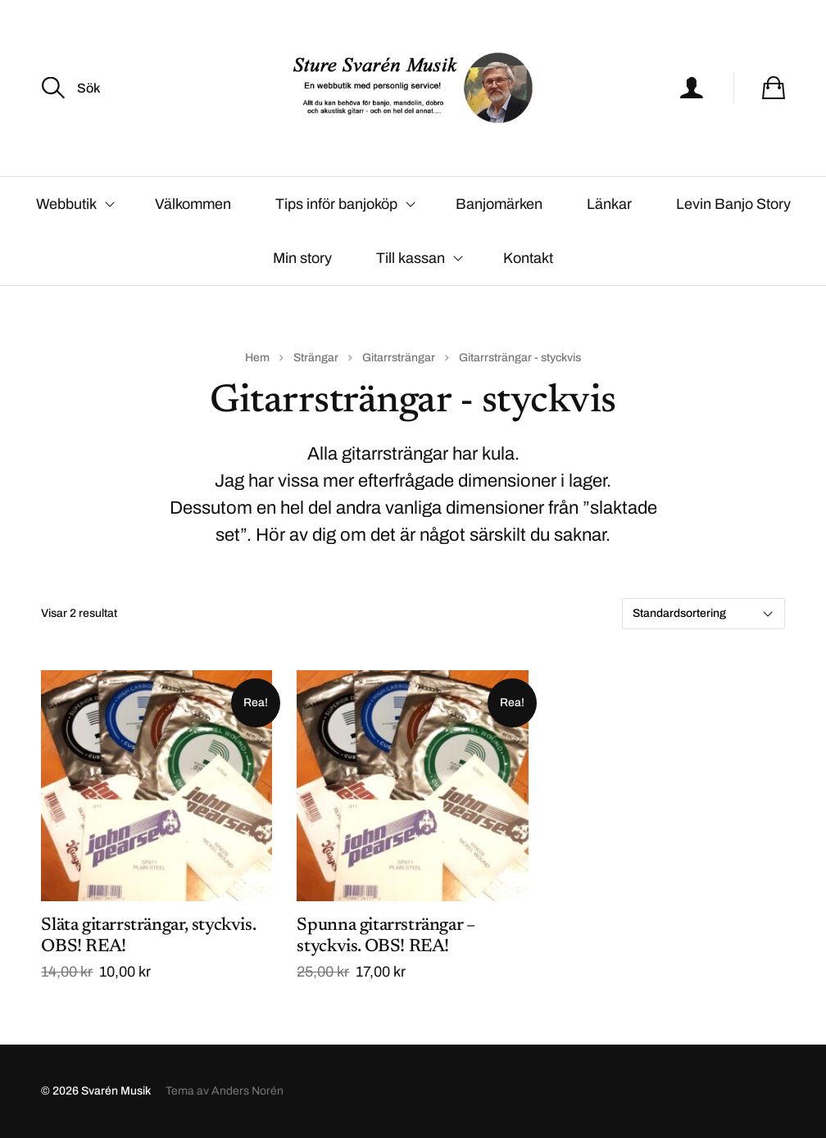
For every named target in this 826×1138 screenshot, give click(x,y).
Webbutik (66, 204)
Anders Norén (247, 1091)
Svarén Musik (116, 1091)
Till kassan (410, 258)
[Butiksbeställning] (703, 613)
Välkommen (193, 204)
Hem (257, 357)
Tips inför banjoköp (336, 204)
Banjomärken (499, 204)
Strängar (315, 357)
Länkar (609, 204)
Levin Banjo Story (733, 204)
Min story (302, 258)
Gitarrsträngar (398, 357)
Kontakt (528, 258)
